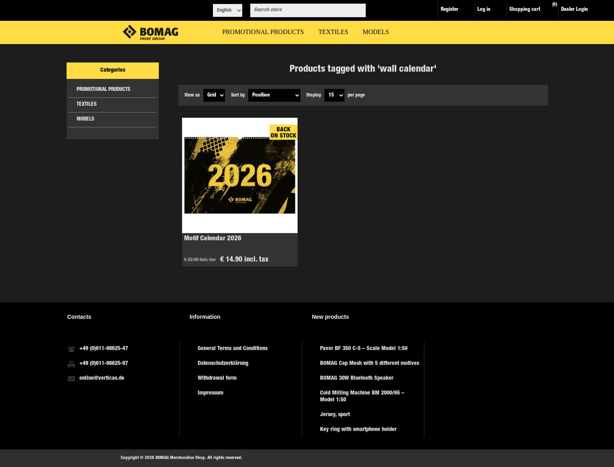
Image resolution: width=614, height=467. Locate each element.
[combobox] (301, 10)
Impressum (210, 393)
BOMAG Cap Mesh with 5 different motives (369, 363)
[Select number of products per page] (334, 95)
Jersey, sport (335, 415)
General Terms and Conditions (232, 349)
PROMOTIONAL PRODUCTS (103, 90)
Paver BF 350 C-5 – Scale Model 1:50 (363, 349)
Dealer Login (574, 9)
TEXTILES (87, 104)
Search (358, 10)
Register (449, 9)
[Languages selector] (227, 10)
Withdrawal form (217, 378)
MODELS (85, 119)
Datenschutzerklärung (223, 363)
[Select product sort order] (274, 95)
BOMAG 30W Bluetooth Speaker (356, 378)
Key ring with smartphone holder (358, 430)
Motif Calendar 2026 (212, 239)
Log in (483, 9)
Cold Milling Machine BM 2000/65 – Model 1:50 (362, 397)
